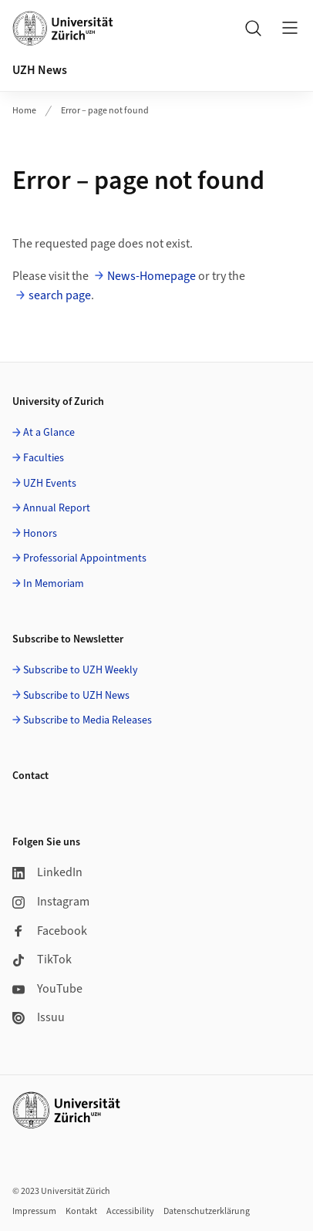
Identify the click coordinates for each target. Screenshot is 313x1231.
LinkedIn (47, 872)
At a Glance (49, 432)
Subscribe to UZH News (76, 695)
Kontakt (81, 1211)
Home (24, 110)
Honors (40, 533)
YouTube (47, 988)
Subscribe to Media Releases (87, 720)
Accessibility (130, 1211)
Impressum (34, 1211)
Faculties (43, 458)
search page (60, 295)
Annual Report (56, 508)
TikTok (42, 959)
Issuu (38, 1017)
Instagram (50, 901)
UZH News (39, 70)
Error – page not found (105, 110)
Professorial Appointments (84, 558)
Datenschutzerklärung (206, 1211)
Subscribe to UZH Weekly (80, 670)
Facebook (49, 930)
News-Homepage (151, 276)
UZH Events (49, 483)
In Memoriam (53, 584)
